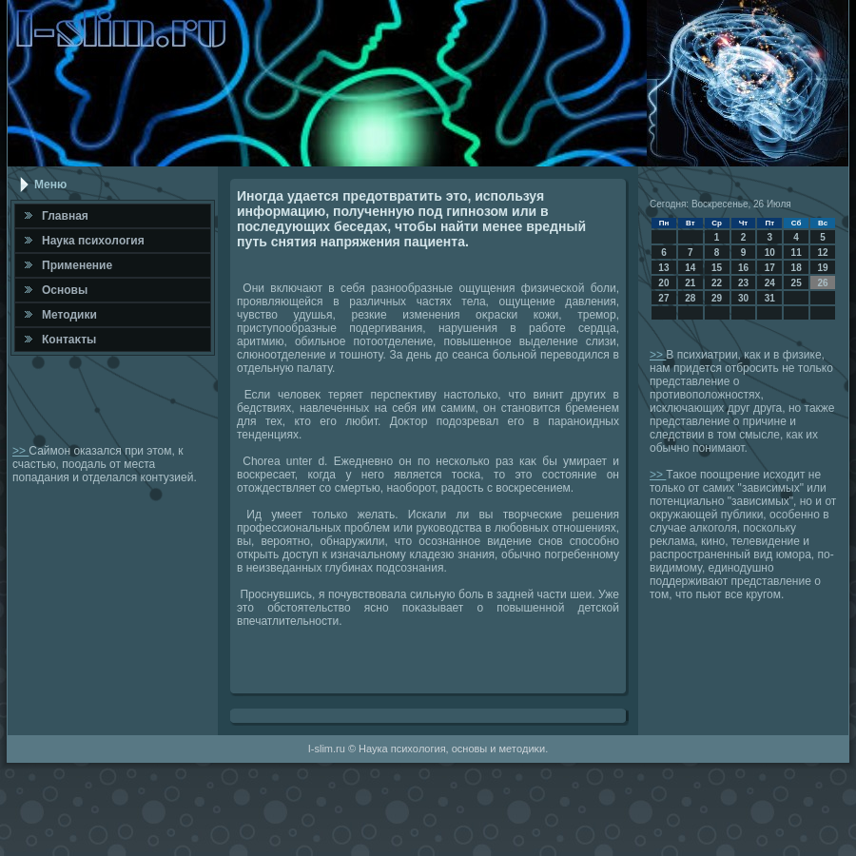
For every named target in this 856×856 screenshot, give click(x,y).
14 (690, 268)
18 (796, 268)
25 (796, 283)
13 (663, 268)
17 (770, 268)
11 (796, 252)
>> (20, 450)
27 (663, 298)
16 (743, 268)
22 (716, 283)
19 (822, 268)
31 (770, 298)
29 (716, 298)
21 (690, 283)
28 (690, 298)
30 (743, 298)
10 (770, 252)
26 (822, 283)
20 (663, 283)
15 (716, 268)
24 (770, 283)
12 (822, 252)
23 (743, 283)
